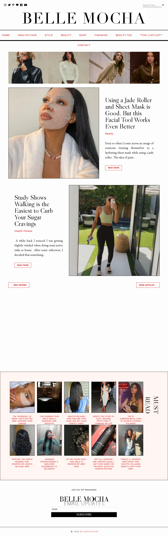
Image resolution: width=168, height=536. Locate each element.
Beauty (109, 133)
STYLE (49, 35)
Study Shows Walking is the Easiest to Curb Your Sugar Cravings (33, 210)
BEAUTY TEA (124, 35)
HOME (6, 35)
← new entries (19, 285)
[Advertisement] (84, 334)
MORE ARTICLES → (148, 285)
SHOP (82, 35)
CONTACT (84, 45)
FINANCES (101, 35)
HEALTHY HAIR (27, 35)
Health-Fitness (23, 231)
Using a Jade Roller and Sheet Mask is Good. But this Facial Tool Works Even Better (128, 113)
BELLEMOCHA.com (89, 531)
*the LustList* (151, 35)
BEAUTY (66, 35)
